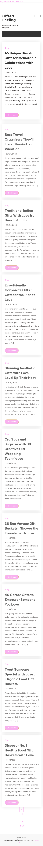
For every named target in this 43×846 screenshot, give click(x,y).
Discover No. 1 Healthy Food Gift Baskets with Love (19, 753)
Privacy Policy (21, 837)
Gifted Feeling (9, 18)
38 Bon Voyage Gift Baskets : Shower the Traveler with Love (21, 532)
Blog (7, 48)
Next (22, 826)
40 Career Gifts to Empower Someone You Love (20, 603)
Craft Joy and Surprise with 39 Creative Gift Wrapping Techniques (18, 452)
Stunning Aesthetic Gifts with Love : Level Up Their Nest (20, 376)
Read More (12, 115)
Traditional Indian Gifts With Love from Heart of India (21, 219)
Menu (21, 34)
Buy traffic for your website (11, 1)
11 (22, 821)
